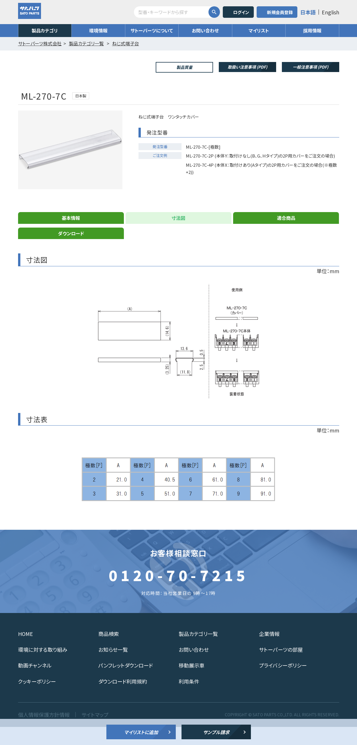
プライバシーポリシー (283, 683)
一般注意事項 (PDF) (310, 67)
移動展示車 (191, 683)
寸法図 (178, 235)
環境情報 (98, 30)
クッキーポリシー (37, 699)
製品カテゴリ (45, 30)
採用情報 (312, 30)
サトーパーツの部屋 (281, 667)
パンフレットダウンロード (125, 683)
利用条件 (189, 699)
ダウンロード (71, 251)
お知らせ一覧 (113, 667)
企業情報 (269, 651)
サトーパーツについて (151, 30)
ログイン (241, 12)
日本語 (308, 12)
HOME (25, 651)
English (330, 12)
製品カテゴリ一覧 (198, 651)
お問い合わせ (205, 30)
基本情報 (71, 235)
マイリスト (259, 30)
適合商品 (286, 235)
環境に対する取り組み (42, 667)
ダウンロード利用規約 (122, 699)
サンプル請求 (216, 732)
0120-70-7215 (179, 593)
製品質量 (184, 67)
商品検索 (108, 651)
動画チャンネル (35, 683)
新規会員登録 (280, 12)
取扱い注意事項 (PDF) (247, 67)
